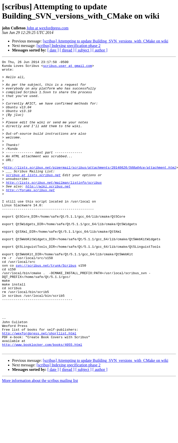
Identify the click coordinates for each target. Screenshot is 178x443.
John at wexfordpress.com (48, 28)
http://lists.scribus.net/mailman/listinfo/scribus (54, 207)
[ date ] (53, 50)
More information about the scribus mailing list (40, 438)
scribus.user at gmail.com (67, 67)
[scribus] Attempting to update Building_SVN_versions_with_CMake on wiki (105, 41)
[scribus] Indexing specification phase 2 (69, 45)
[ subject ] (83, 50)
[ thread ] (67, 50)
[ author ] (100, 50)
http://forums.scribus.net (30, 216)
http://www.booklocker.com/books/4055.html (42, 402)
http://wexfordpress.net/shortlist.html (39, 388)
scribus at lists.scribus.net (33, 198)
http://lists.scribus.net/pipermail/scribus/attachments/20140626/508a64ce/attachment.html (90, 189)
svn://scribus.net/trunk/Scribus (46, 307)
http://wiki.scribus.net (48, 212)
